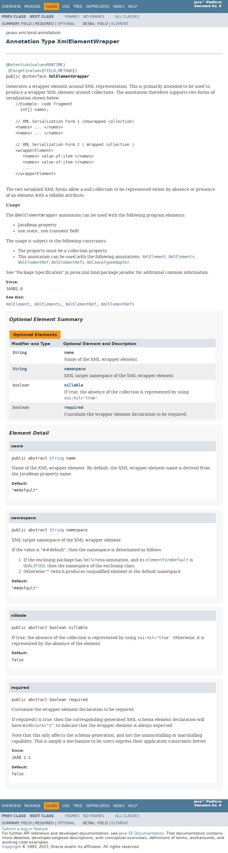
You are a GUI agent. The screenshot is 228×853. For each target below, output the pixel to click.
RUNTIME (54, 64)
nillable (73, 385)
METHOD (65, 70)
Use (66, 6)
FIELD (50, 70)
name (69, 352)
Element (119, 24)
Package (32, 6)
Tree (78, 6)
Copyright (11, 846)
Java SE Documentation (141, 833)
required (73, 407)
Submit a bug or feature (25, 829)
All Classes (127, 17)
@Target (16, 70)
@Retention (18, 64)
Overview (11, 6)
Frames (72, 17)
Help (132, 6)
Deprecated (98, 6)
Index (118, 6)
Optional (66, 24)
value (38, 64)
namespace (75, 368)
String (19, 352)
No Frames (93, 17)
